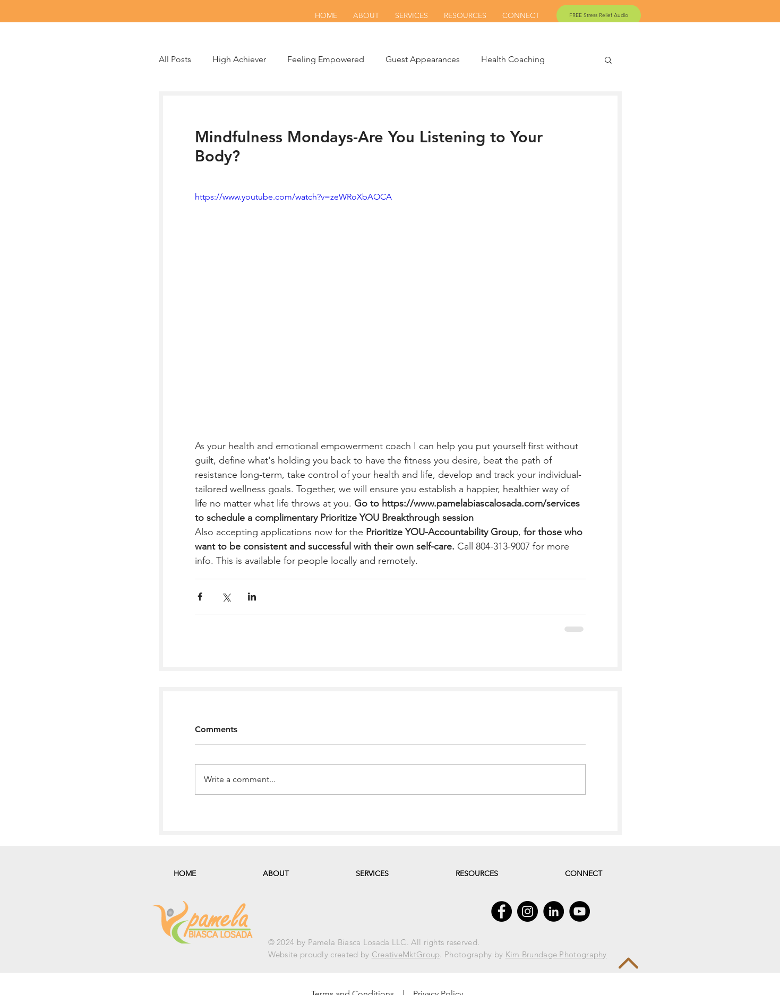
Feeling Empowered (325, 59)
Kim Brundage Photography (556, 954)
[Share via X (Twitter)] (226, 596)
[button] (608, 59)
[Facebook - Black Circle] (501, 911)
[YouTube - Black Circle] (579, 911)
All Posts (175, 59)
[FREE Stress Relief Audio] (598, 15)
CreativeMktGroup (406, 954)
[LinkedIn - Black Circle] (553, 911)
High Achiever (239, 59)
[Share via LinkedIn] (252, 596)
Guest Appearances (422, 59)
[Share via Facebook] (200, 596)
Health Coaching (513, 59)
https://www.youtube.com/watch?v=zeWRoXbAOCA (293, 197)
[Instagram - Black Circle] (527, 911)
